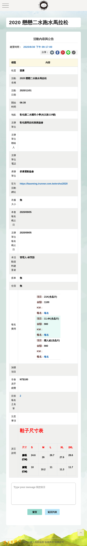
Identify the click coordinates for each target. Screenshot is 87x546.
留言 (34, 512)
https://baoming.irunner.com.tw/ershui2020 (44, 183)
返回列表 (52, 512)
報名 (46, 313)
